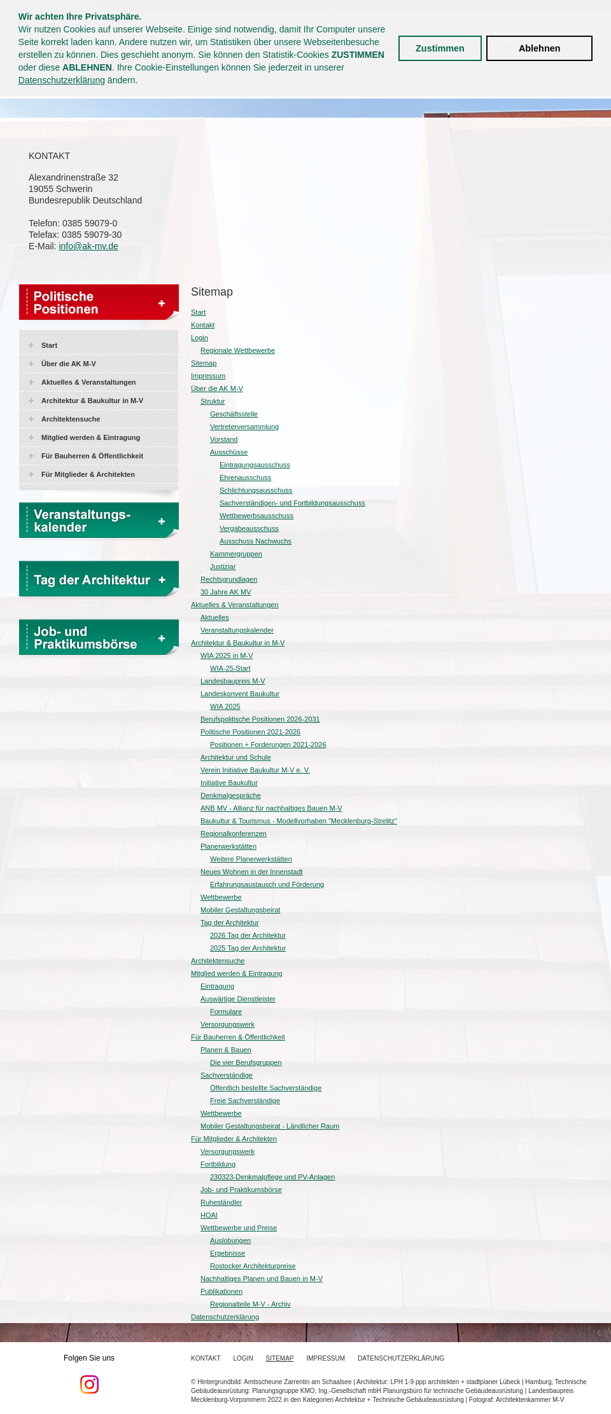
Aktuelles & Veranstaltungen (88, 382)
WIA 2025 (225, 706)
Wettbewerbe (221, 897)
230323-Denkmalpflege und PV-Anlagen (272, 1177)
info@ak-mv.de (88, 246)
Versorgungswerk (227, 1024)
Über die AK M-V (68, 363)
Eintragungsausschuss (255, 465)
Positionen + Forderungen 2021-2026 (268, 744)
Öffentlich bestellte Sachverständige (265, 1088)
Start (49, 345)
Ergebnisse (227, 1253)
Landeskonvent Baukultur (239, 693)
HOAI (209, 1215)
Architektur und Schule (235, 757)
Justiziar (222, 566)
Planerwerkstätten (228, 846)
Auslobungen (230, 1240)
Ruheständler (221, 1202)
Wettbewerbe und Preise (238, 1228)
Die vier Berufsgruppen (246, 1062)
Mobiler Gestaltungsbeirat (240, 910)
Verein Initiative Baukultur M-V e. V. (255, 770)
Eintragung (217, 986)
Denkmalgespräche (230, 795)
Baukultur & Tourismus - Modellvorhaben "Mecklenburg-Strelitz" (298, 821)
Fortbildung (217, 1164)
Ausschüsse (229, 452)
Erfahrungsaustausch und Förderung (267, 884)
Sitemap (203, 363)
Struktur (212, 401)
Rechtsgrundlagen (228, 579)
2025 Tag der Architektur (248, 948)
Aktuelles (214, 617)
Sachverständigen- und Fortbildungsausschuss (292, 503)
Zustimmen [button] (440, 48)
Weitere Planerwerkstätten (251, 859)
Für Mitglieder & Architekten (88, 474)
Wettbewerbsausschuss (256, 515)
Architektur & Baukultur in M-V (92, 400)
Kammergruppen (236, 554)
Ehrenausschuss (245, 477)
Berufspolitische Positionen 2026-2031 (260, 719)
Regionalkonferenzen (233, 833)
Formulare (226, 1011)
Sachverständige (226, 1075)
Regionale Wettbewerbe (237, 350)
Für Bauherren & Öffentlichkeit (92, 456)
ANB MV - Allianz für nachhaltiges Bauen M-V (271, 808)
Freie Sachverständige (245, 1100)
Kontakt (202, 325)
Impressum (208, 376)
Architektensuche (70, 419)
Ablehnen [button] (540, 48)
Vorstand (223, 439)
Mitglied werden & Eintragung (90, 437)
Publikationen (221, 1291)
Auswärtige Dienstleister (238, 999)
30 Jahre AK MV (225, 592)
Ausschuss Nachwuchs (255, 541)
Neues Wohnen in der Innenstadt (251, 871)
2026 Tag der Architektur (248, 935)
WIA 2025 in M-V (226, 655)
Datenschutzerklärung (61, 80)
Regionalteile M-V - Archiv (250, 1304)
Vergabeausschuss (249, 528)
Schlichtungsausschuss (256, 490)
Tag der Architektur (229, 922)
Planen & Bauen (225, 1050)
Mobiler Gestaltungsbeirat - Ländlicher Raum (269, 1126)
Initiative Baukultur (229, 782)
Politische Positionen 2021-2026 (250, 732)
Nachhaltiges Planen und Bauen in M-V (261, 1278)
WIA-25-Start (230, 668)
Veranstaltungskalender (237, 630)
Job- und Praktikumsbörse (241, 1189)
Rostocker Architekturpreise (253, 1266)
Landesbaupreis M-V (232, 681)
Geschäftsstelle (234, 414)
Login (199, 337)
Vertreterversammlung (244, 426)
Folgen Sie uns (89, 1374)
